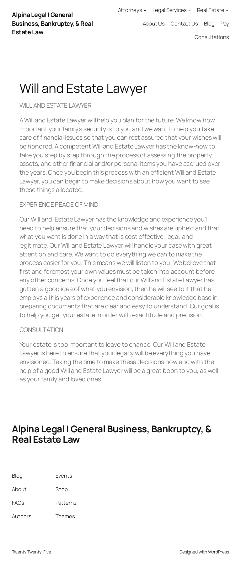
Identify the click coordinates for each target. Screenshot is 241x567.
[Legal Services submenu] (189, 10)
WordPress (218, 552)
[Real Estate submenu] (227, 10)
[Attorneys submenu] (145, 10)
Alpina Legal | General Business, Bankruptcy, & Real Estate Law (52, 23)
